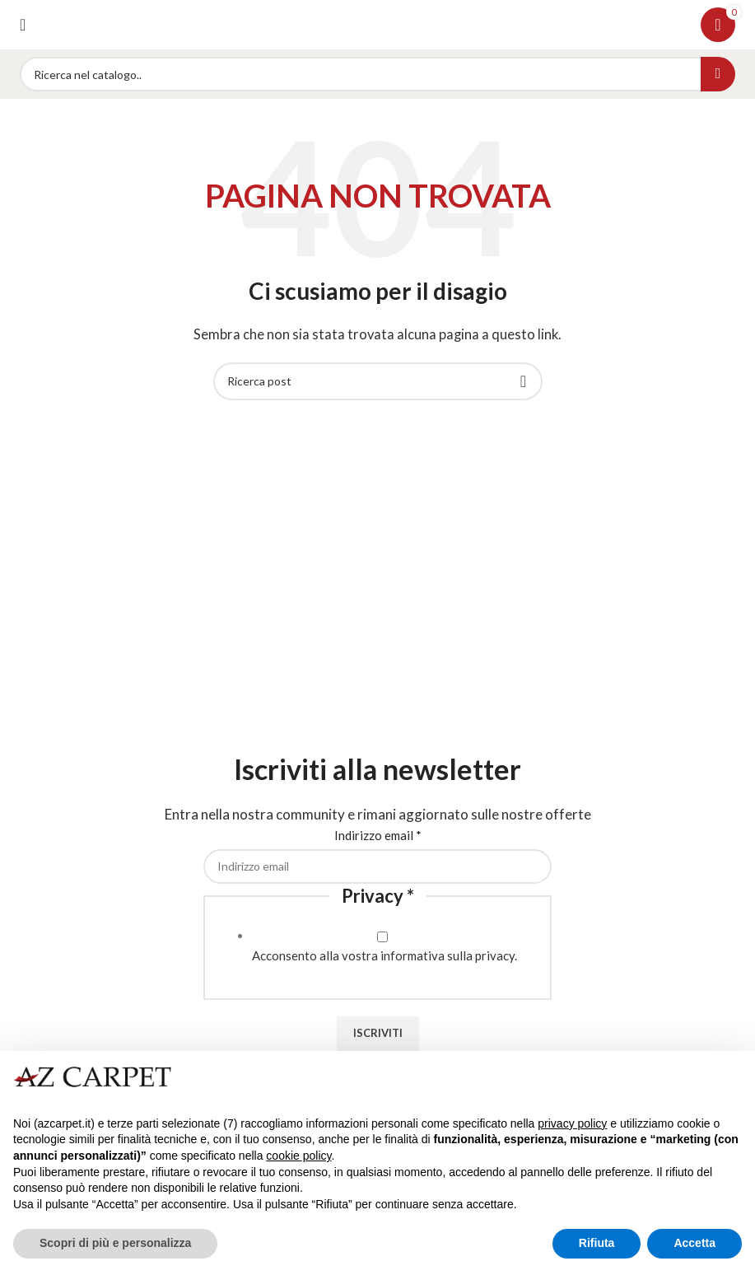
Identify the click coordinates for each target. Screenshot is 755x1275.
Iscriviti (378, 1032)
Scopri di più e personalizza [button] (115, 1242)
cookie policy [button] (298, 1155)
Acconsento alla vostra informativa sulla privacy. (384, 955)
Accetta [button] (694, 1242)
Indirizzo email (378, 835)
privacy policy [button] (572, 1123)
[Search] (377, 74)
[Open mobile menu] (23, 24)
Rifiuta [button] (597, 1242)
